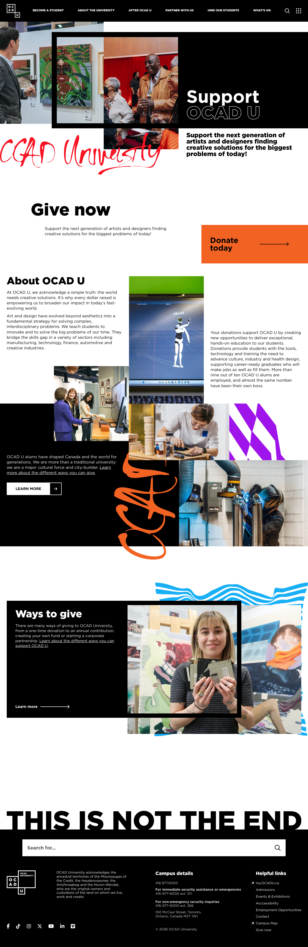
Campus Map (266, 923)
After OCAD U (139, 10)
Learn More (28, 488)
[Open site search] (287, 10)
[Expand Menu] (298, 10)
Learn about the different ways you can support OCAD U (64, 643)
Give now (263, 930)
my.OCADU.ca (267, 883)
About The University (96, 10)
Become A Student (48, 10)
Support (222, 97)
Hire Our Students (223, 10)
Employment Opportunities (278, 910)
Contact (262, 916)
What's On (262, 10)
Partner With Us (180, 10)
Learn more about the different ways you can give (59, 470)
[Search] (278, 848)
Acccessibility (267, 903)
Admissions (265, 890)
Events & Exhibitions (273, 897)
